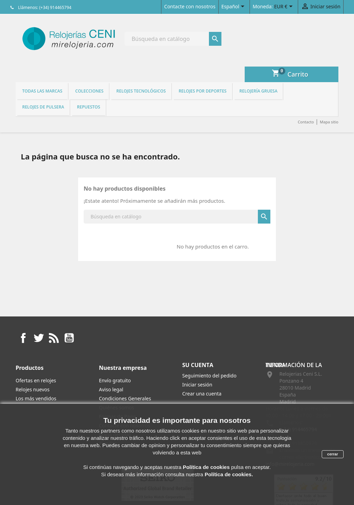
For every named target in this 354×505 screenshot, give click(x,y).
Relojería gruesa (258, 91)
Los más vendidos (36, 398)
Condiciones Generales (125, 398)
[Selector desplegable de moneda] (284, 7)
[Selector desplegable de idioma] (234, 7)
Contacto (306, 121)
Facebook (23, 338)
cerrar (332, 454)
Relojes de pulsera (43, 107)
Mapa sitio (329, 121)
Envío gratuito (115, 380)
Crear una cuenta (201, 393)
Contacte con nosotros (190, 6)
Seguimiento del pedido (209, 375)
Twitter (38, 338)
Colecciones (89, 91)
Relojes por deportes (203, 91)
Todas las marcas (42, 91)
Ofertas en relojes (36, 380)
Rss (54, 338)
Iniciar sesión (197, 384)
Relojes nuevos (33, 389)
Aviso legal (111, 389)
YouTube (69, 338)
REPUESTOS (88, 107)
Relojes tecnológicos (141, 91)
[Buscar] (173, 39)
